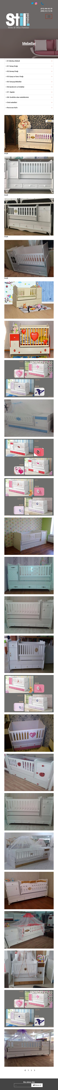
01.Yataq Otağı (29, 66)
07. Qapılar (29, 92)
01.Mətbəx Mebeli (29, 61)
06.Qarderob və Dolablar (29, 87)
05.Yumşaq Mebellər (29, 82)
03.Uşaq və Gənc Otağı (29, 76)
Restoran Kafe (29, 108)
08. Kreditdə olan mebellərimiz (29, 97)
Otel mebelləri (29, 102)
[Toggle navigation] (48, 16)
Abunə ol (37, 1085)
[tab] (29, 61)
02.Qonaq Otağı (29, 71)
